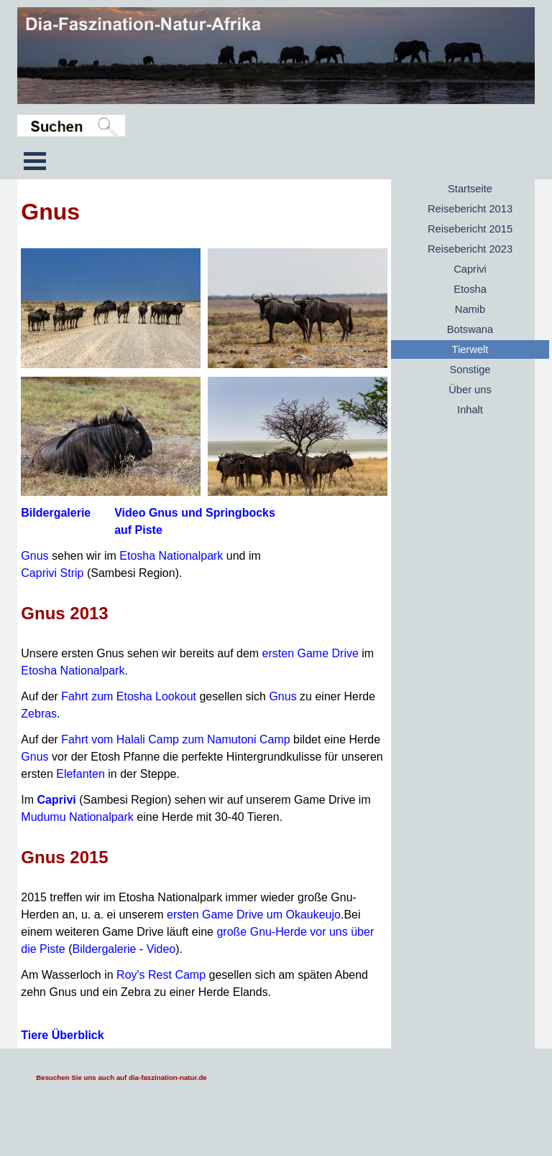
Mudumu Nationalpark (77, 817)
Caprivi (56, 800)
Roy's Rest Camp (161, 975)
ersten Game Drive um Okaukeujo (254, 914)
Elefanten (80, 774)
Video (161, 949)
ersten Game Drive (310, 653)
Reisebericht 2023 (470, 249)
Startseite (470, 188)
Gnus (34, 556)
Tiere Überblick (62, 1035)
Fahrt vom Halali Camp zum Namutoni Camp (175, 739)
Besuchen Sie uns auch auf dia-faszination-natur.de (121, 1077)
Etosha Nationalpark (171, 556)
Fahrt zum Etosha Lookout (128, 696)
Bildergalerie (56, 513)
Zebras (39, 714)
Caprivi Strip (52, 573)
